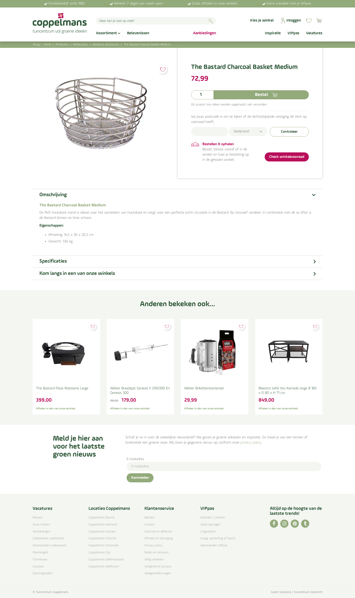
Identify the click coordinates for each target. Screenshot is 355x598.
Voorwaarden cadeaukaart (50, 545)
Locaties (38, 566)
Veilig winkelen (154, 559)
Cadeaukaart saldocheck (48, 538)
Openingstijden (42, 573)
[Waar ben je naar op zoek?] (156, 20)
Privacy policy (153, 545)
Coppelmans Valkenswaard (106, 559)
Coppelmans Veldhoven (104, 566)
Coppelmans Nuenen (102, 531)
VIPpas (207, 508)
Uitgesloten (208, 531)
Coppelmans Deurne (102, 517)
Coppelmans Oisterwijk (104, 545)
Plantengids (40, 552)
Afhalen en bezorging (158, 538)
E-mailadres (135, 459)
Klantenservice (159, 508)
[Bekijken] (319, 20)
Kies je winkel (262, 20)
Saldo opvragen (210, 524)
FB (274, 524)
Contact (149, 524)
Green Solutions (281, 592)
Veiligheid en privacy (157, 566)
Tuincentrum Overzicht (308, 592)
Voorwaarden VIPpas (213, 545)
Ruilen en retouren (156, 552)
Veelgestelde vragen (157, 573)
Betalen (149, 517)
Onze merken (41, 524)
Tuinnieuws (40, 559)
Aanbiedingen (41, 531)
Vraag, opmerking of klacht (218, 538)
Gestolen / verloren (212, 517)
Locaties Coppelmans (109, 508)
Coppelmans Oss (99, 552)
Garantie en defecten (158, 531)
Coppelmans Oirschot (103, 538)
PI (295, 524)
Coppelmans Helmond (103, 524)
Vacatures (42, 508)
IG (284, 524)
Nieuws (37, 517)
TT (305, 524)
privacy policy (250, 442)
